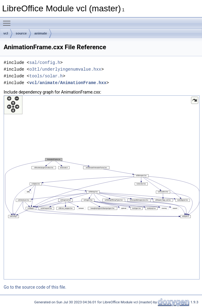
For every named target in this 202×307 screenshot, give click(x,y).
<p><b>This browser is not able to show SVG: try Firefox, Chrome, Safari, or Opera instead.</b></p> (101, 187)
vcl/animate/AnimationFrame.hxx (67, 83)
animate (40, 33)
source (21, 33)
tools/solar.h (46, 76)
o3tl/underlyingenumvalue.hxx (65, 69)
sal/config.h (44, 62)
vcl (5, 33)
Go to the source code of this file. (35, 287)
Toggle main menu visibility (8, 20)
